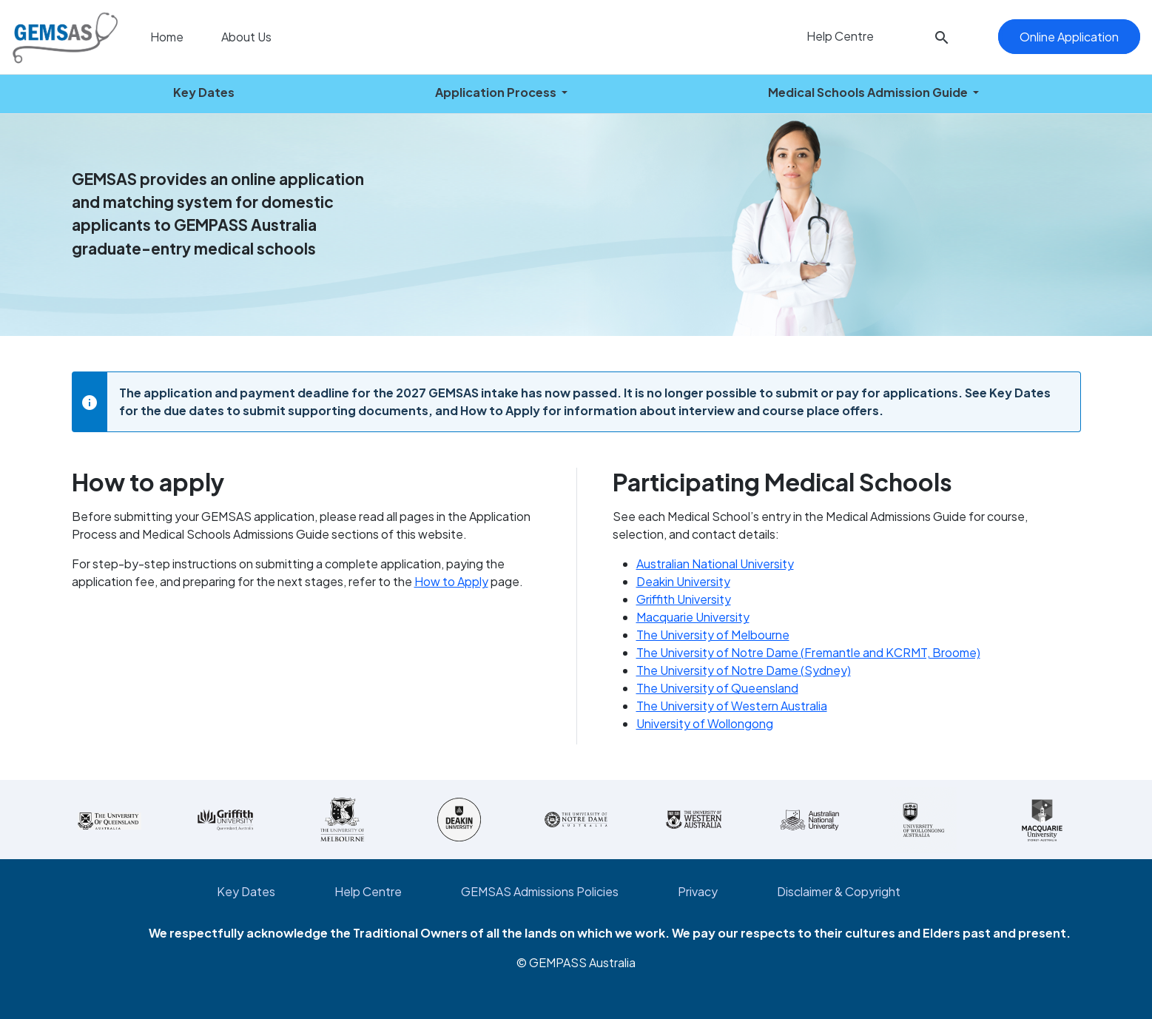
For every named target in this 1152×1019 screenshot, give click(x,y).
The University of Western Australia (731, 705)
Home (165, 36)
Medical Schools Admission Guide (869, 92)
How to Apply (451, 581)
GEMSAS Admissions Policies (540, 891)
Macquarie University (693, 617)
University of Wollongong (704, 723)
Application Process (497, 92)
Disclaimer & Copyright (838, 891)
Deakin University (683, 581)
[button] (942, 37)
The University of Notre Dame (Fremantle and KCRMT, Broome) (808, 652)
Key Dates (204, 92)
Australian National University (715, 563)
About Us (245, 36)
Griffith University (683, 599)
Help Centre (839, 36)
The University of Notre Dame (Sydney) (743, 670)
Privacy (698, 891)
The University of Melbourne (712, 634)
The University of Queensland (717, 688)
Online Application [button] (1069, 36)
